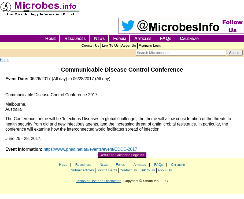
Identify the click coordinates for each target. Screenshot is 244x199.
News (99, 38)
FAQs (165, 38)
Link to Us (147, 170)
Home (50, 38)
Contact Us (90, 45)
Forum (119, 38)
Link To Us (110, 45)
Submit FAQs (107, 170)
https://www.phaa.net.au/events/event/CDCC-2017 (90, 149)
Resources (75, 38)
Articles (142, 38)
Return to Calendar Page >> (122, 155)
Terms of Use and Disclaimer (98, 181)
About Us (128, 45)
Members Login (150, 45)
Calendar (189, 38)
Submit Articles (82, 170)
